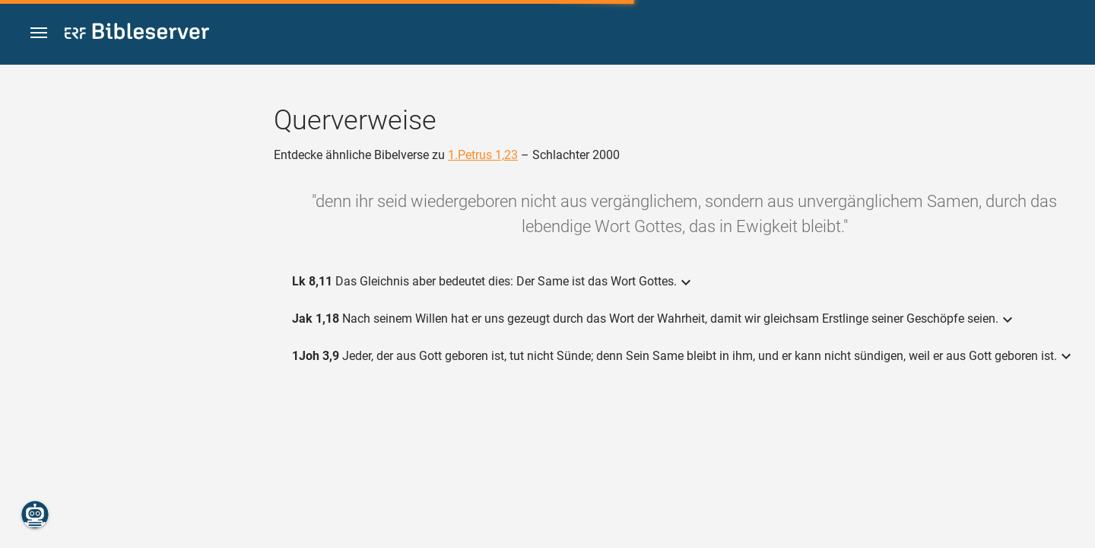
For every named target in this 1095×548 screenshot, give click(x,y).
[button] (38, 33)
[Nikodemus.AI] (35, 514)
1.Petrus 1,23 (483, 155)
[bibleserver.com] (137, 34)
